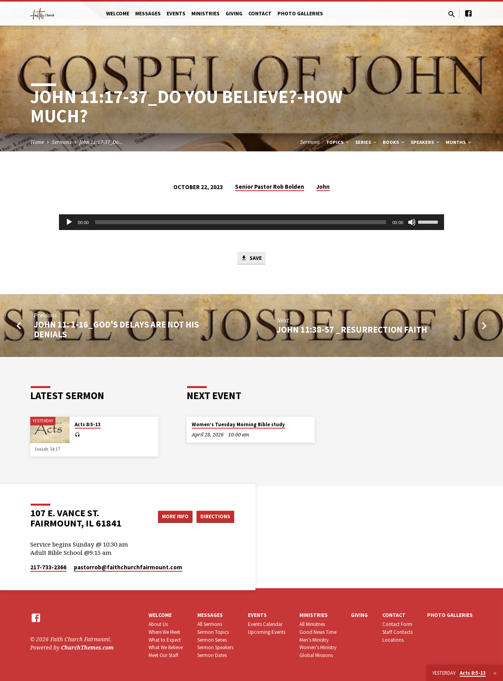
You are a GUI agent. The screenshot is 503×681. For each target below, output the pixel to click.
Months (459, 142)
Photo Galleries (300, 13)
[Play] (69, 222)
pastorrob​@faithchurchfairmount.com (128, 567)
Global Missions (316, 655)
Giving (234, 13)
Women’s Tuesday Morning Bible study (238, 424)
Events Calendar (265, 624)
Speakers (426, 142)
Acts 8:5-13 (88, 424)
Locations (393, 640)
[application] (251, 222)
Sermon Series (212, 640)
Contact (260, 13)
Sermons (62, 142)
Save (251, 258)
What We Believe (166, 647)
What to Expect (165, 640)
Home (37, 142)
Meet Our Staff (163, 655)
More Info (170, 516)
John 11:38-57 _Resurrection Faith (352, 330)
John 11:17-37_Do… (101, 142)
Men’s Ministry (314, 640)
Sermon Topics (213, 632)
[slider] (240, 222)
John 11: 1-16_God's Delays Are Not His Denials (116, 330)
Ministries (205, 13)
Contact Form (397, 624)
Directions (214, 516)
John (323, 186)
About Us (158, 624)
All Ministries (312, 624)
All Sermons (209, 624)
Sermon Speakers (215, 647)
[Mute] (412, 222)
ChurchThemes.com (87, 647)
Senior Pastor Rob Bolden (269, 186)
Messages (148, 13)
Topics (338, 142)
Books (394, 142)
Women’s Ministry (317, 647)
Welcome (117, 13)
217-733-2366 (48, 567)
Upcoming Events (266, 632)
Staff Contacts (397, 632)
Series (366, 142)
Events (176, 13)
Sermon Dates (212, 655)
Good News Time (317, 632)
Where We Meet (164, 632)
